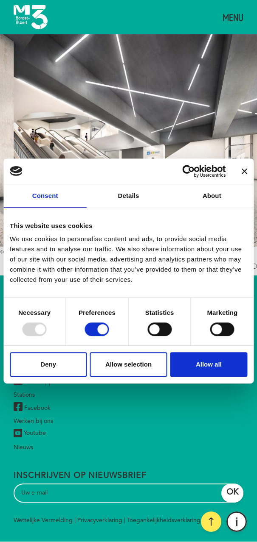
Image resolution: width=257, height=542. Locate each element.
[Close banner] (244, 171)
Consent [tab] (45, 195)
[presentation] (1, 252)
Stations (24, 395)
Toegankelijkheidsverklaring (164, 520)
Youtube (30, 433)
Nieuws (23, 447)
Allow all (209, 364)
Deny (48, 364)
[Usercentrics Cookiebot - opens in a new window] (188, 171)
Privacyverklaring (99, 520)
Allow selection (128, 364)
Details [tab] (128, 195)
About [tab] (212, 195)
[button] (254, 266)
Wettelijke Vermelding (43, 520)
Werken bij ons (33, 421)
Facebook (32, 408)
